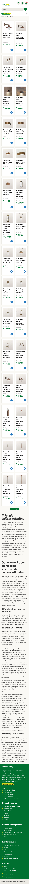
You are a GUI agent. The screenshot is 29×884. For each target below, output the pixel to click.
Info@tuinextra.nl (19, 761)
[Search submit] (25, 9)
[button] (27, 14)
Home (2, 16)
